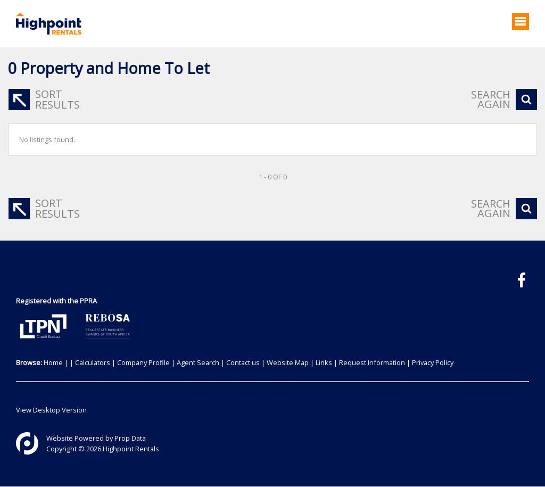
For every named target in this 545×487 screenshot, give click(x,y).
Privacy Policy (432, 362)
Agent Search (198, 362)
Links (324, 362)
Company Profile (143, 362)
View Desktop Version (51, 410)
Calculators (92, 362)
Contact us (243, 362)
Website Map (288, 362)
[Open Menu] (520, 21)
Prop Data (130, 438)
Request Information (372, 362)
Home (53, 362)
